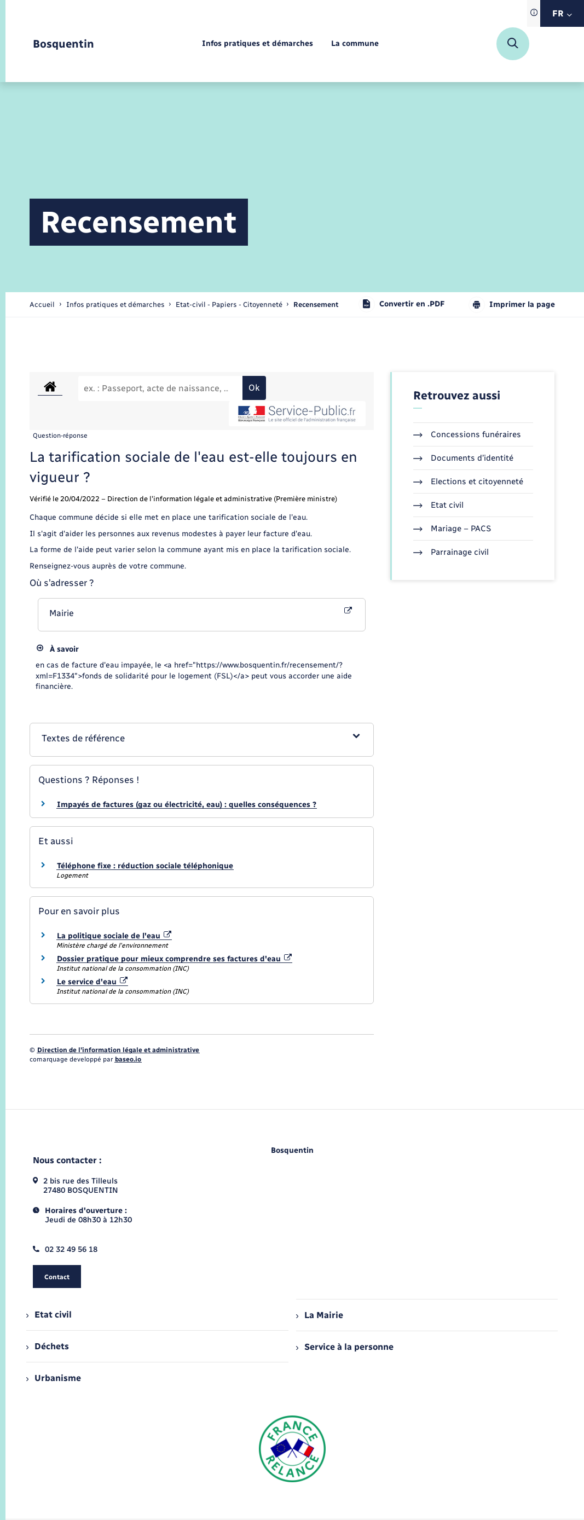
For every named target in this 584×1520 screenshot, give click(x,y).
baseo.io (128, 1059)
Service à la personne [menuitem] (345, 1347)
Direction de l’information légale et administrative (118, 1050)
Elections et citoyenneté (468, 481)
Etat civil (438, 505)
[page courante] (315, 304)
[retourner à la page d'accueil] (63, 44)
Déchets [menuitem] (47, 1346)
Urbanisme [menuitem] (53, 1378)
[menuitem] (257, 44)
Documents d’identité (463, 458)
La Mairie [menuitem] (319, 1315)
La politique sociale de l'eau (114, 936)
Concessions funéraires (467, 434)
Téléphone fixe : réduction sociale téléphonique (145, 866)
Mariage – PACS (452, 528)
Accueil (42, 304)
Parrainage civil (451, 552)
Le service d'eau (92, 982)
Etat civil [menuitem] (49, 1314)
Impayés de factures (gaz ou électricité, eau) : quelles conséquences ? (186, 804)
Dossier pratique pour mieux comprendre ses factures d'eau (174, 959)
